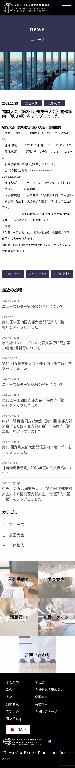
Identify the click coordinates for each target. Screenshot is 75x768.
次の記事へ (63, 274)
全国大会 (16, 535)
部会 (9, 689)
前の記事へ (14, 274)
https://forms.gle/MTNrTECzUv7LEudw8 (46, 213)
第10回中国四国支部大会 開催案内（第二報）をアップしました (35, 324)
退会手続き (14, 719)
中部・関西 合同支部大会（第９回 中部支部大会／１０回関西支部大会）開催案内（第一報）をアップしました (37, 494)
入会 (9, 697)
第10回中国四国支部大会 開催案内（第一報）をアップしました (35, 402)
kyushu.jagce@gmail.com (27, 244)
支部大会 (12, 711)
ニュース (31, 103)
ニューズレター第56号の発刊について (33, 306)
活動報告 (54, 103)
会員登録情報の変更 (49, 689)
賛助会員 (12, 704)
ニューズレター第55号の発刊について (33, 384)
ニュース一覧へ (37, 274)
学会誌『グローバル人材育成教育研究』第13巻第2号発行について (36, 345)
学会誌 (39, 682)
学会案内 (12, 682)
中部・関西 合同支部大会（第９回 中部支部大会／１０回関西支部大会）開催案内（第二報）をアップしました (37, 426)
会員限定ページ (46, 711)
